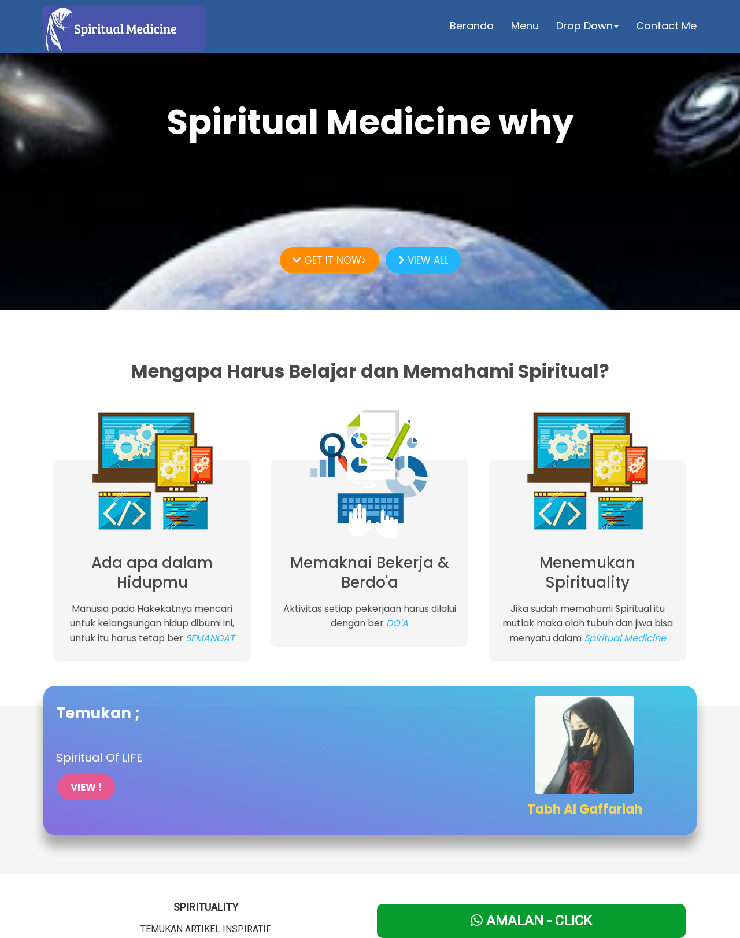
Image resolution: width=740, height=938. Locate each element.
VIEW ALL (423, 260)
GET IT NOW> (330, 260)
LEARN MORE (370, 184)
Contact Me (666, 26)
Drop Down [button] (587, 26)
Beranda (472, 26)
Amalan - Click (531, 921)
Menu (525, 26)
